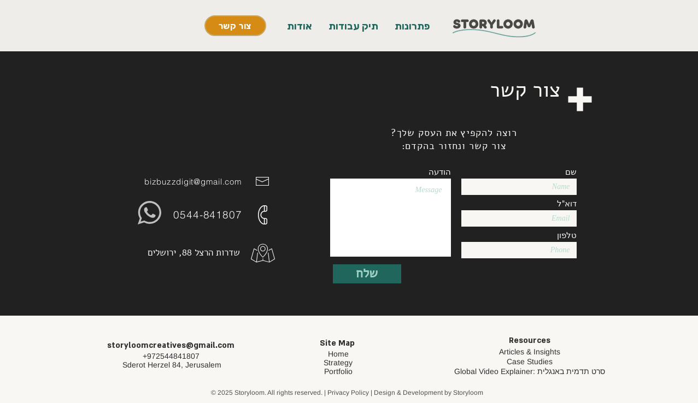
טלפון (567, 235)
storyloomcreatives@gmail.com (170, 345)
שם (571, 172)
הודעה (440, 172)
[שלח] (367, 273)
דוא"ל (567, 203)
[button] (412, 26)
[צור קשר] (235, 25)
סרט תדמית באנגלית (571, 371)
